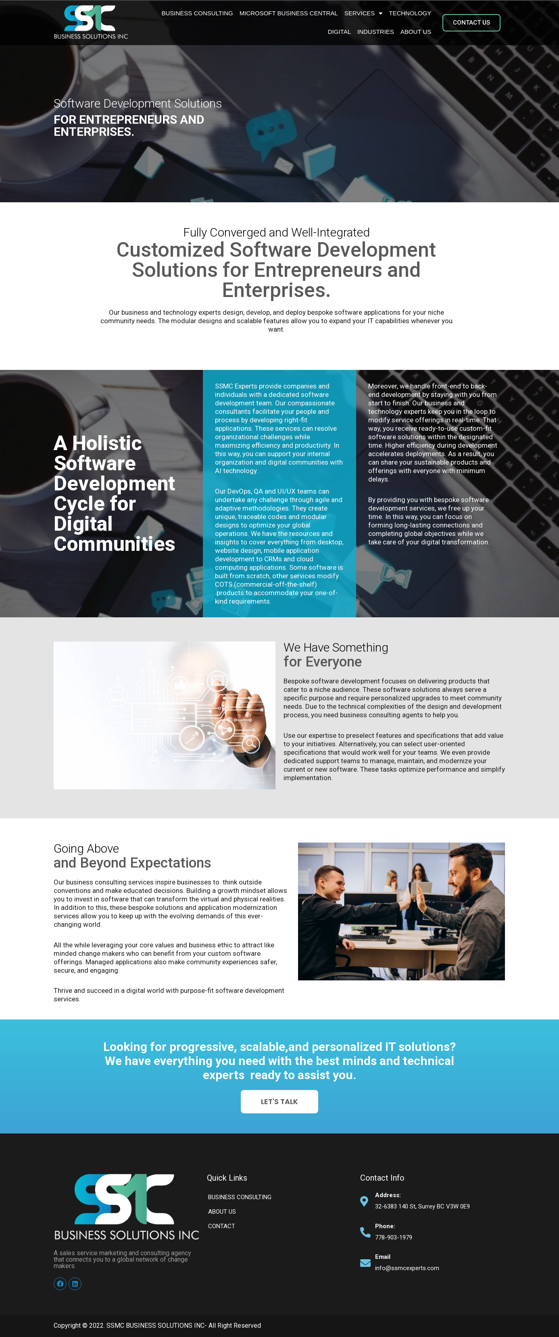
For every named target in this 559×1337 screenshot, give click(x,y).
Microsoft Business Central (289, 13)
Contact (221, 1226)
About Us (415, 31)
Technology (410, 13)
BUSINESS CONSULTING (197, 13)
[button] (471, 22)
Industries (375, 31)
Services (363, 13)
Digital (339, 31)
